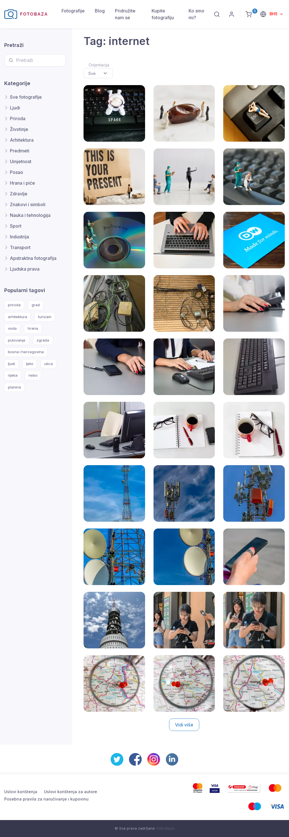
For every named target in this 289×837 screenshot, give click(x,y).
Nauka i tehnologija (30, 215)
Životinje (19, 129)
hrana (33, 328)
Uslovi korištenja (20, 791)
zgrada (42, 340)
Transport (20, 247)
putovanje (16, 340)
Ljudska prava (25, 269)
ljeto (29, 363)
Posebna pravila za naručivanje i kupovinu (46, 799)
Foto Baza (165, 828)
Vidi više (184, 725)
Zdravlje (18, 194)
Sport (15, 226)
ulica (48, 363)
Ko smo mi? (196, 14)
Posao (16, 172)
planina (14, 387)
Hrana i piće (22, 183)
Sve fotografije (26, 97)
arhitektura (17, 316)
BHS (274, 13)
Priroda (17, 118)
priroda (14, 305)
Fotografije (73, 11)
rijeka (12, 375)
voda (12, 328)
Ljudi (15, 108)
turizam (44, 316)
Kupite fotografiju (163, 14)
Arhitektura (22, 140)
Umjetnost (20, 161)
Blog (100, 11)
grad (36, 305)
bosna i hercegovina (26, 352)
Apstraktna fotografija (33, 258)
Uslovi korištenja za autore (70, 791)
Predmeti (19, 151)
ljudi (11, 363)
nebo (33, 375)
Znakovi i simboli (27, 204)
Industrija (19, 237)
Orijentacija (99, 64)
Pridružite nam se (125, 14)
